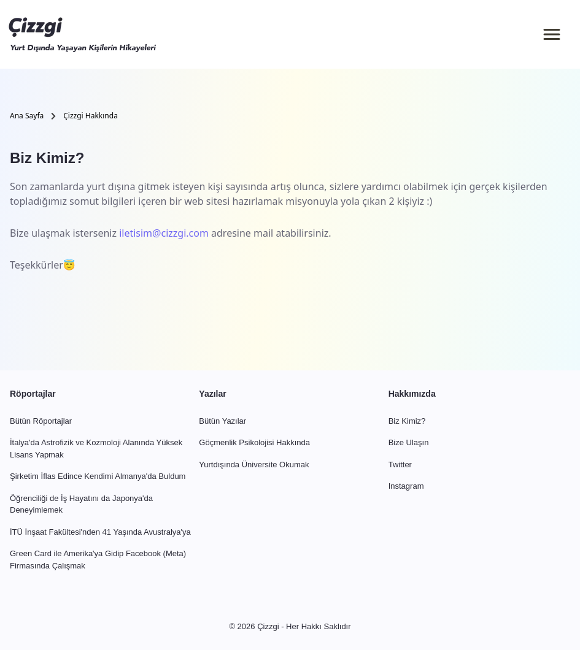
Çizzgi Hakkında (90, 115)
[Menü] (551, 34)
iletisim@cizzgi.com (164, 233)
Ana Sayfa (27, 115)
